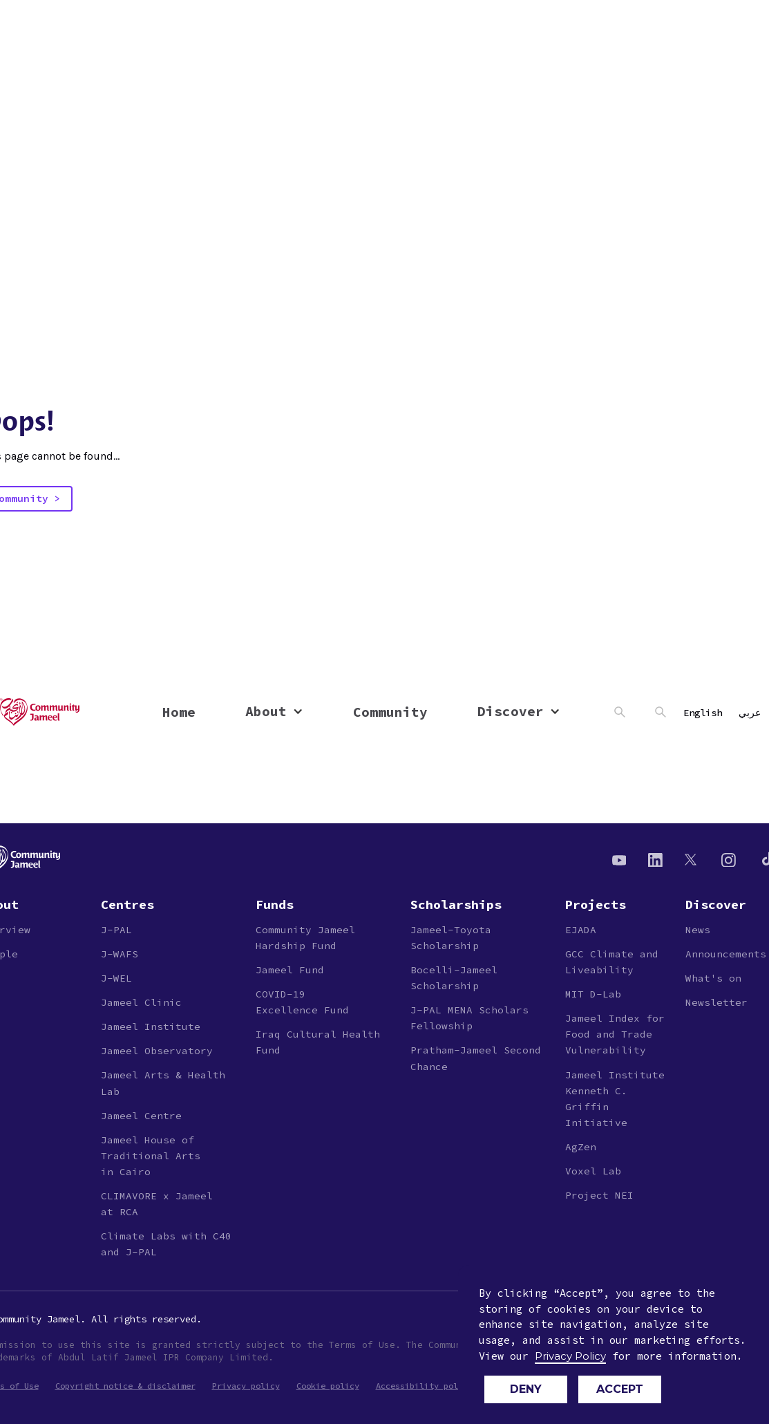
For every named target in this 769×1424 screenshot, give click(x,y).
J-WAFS (119, 954)
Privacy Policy (570, 1355)
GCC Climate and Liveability (611, 962)
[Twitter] (692, 859)
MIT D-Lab (593, 994)
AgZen (580, 1147)
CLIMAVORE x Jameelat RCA (157, 1204)
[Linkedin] (655, 859)
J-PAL (116, 930)
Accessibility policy (424, 1385)
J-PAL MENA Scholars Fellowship (469, 1018)
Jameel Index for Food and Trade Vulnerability (615, 1034)
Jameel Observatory (157, 1050)
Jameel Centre (141, 1115)
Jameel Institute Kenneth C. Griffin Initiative (615, 1099)
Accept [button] (619, 1389)
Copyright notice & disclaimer (125, 1385)
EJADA (580, 930)
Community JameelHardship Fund (305, 938)
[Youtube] (619, 859)
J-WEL (116, 978)
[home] (73, 712)
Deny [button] (526, 1389)
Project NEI (599, 1195)
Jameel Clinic (141, 1002)
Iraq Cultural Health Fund (318, 1042)
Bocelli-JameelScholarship (453, 978)
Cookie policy (327, 1385)
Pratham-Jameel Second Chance (475, 1058)
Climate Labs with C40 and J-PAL (166, 1244)
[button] (274, 712)
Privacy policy (246, 1385)
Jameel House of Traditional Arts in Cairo (150, 1156)
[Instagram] (728, 859)
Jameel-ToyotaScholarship (450, 938)
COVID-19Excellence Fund (302, 1002)
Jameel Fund (290, 970)
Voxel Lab (593, 1171)
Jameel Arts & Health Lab (163, 1083)
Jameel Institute (150, 1026)
